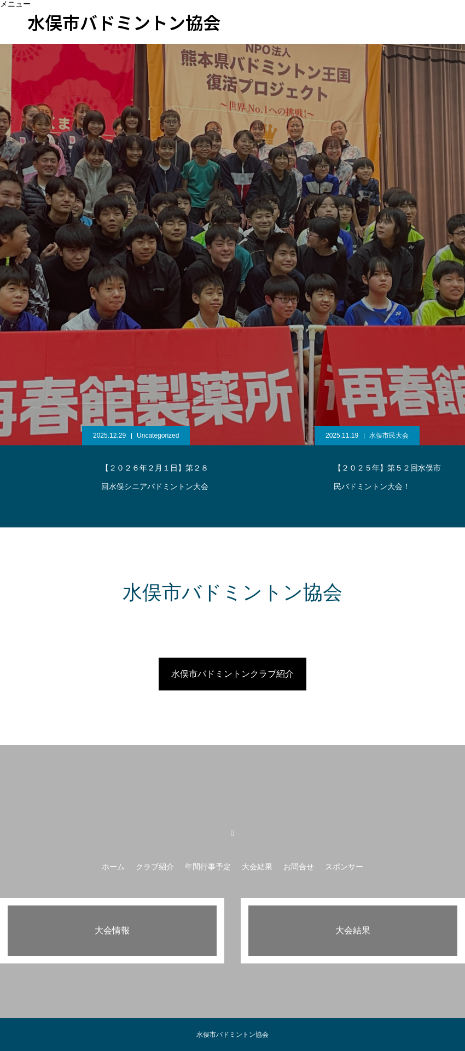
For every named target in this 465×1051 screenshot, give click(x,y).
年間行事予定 (208, 866)
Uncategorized (158, 435)
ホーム (113, 866)
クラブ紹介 (155, 866)
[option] (232, 223)
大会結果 (262, 29)
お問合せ (315, 29)
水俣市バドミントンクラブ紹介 (232, 673)
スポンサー (371, 29)
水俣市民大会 (389, 435)
